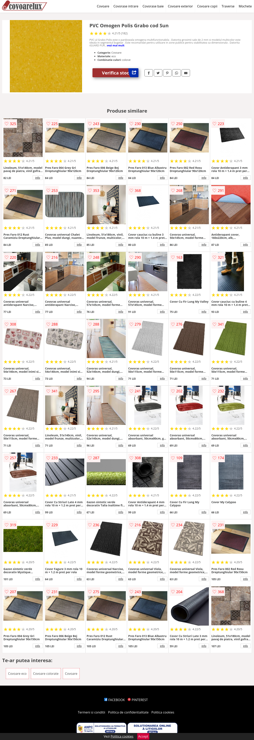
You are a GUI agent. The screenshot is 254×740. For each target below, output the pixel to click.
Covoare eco (17, 673)
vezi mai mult (116, 45)
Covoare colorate (46, 673)
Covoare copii (207, 6)
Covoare (103, 6)
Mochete (245, 6)
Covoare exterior (180, 6)
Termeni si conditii (91, 712)
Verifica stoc (120, 72)
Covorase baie (153, 6)
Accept (143, 736)
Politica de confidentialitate (128, 712)
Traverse (227, 6)
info (37, 177)
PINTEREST (138, 700)
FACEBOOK (114, 700)
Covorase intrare (125, 6)
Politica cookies (162, 712)
